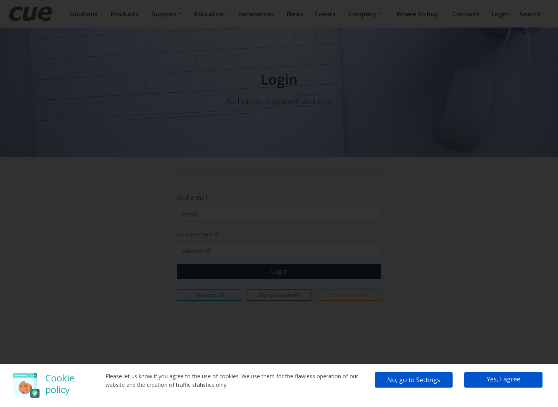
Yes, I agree (503, 379)
